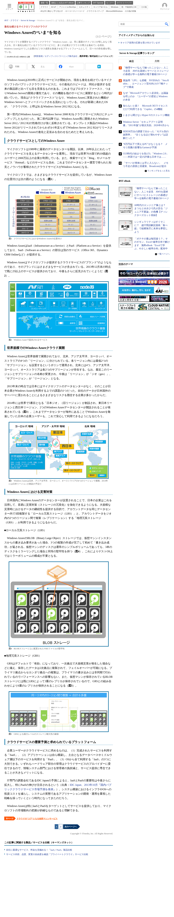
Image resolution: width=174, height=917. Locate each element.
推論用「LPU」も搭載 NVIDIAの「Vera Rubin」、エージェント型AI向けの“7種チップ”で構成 (146, 83)
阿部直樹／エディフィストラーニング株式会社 (55, 56)
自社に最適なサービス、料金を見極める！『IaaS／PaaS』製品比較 (39, 850)
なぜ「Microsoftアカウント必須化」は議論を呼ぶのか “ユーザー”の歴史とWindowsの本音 (145, 96)
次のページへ (70, 826)
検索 (166, 24)
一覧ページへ (163, 254)
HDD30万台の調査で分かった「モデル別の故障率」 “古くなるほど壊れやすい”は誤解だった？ (146, 134)
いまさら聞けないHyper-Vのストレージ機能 (146, 115)
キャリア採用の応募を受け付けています (140, 42)
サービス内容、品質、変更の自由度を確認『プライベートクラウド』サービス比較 (47, 854)
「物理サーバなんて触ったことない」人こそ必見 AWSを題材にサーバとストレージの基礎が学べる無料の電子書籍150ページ (146, 71)
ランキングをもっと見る (158, 171)
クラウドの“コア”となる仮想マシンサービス (37, 818)
